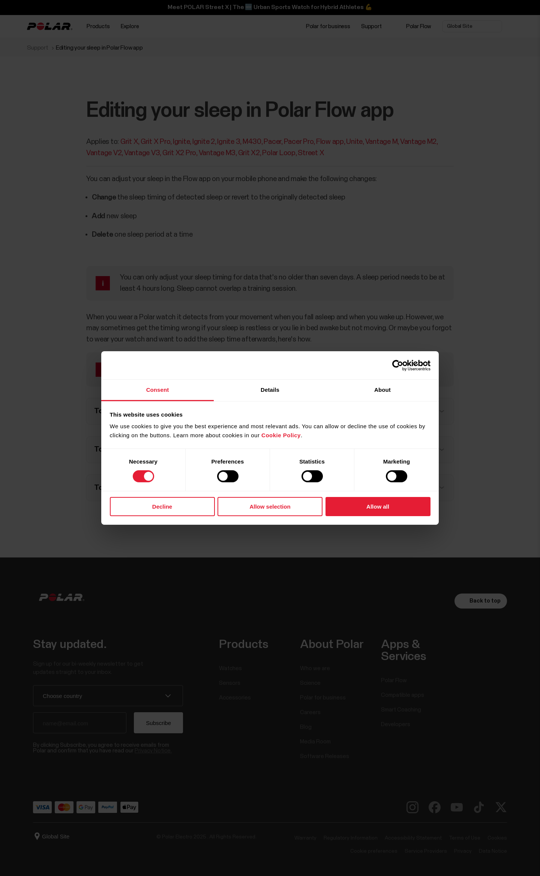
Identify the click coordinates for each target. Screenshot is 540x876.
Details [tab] (270, 390)
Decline (162, 506)
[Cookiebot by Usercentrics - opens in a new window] (397, 365)
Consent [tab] (157, 390)
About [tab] (382, 390)
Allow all (377, 506)
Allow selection (269, 506)
